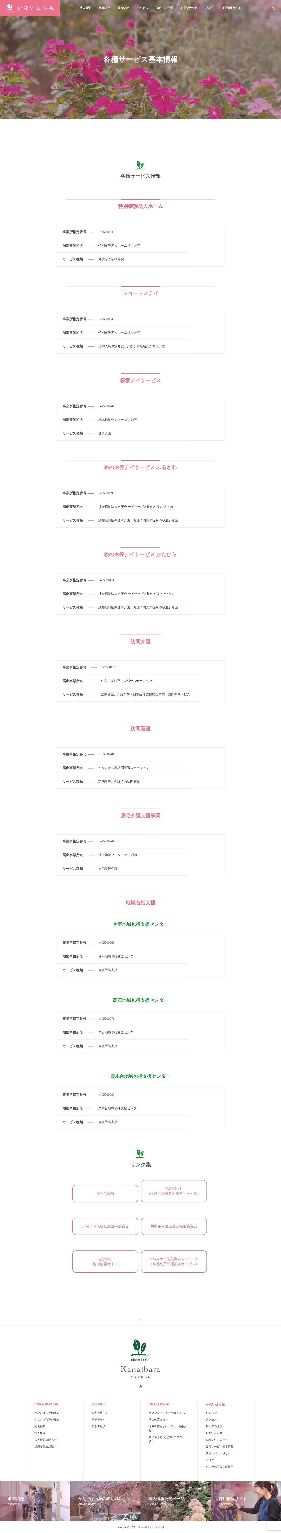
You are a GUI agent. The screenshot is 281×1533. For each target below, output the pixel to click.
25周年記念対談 (44, 1446)
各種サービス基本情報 (220, 1446)
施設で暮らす (99, 1412)
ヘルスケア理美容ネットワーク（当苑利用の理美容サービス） (174, 1261)
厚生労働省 (105, 1193)
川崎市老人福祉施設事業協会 (105, 1226)
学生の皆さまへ (158, 1419)
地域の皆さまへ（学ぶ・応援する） (168, 1428)
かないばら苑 (215, 1404)
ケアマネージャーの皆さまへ (167, 1412)
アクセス (142, 7)
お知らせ (211, 1412)
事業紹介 (104, 7)
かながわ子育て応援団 (220, 1466)
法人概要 (85, 7)
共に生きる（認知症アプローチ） (167, 1439)
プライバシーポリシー (220, 1453)
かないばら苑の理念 (46, 1412)
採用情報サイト (231, 7)
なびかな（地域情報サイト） (105, 1261)
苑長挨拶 (40, 1426)
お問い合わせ (189, 7)
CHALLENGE (159, 1404)
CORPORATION (46, 1404)
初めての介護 (164, 7)
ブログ (209, 7)
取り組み (123, 7)
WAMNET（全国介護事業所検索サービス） (174, 1191)
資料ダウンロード (217, 1439)
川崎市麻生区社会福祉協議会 (174, 1226)
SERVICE (98, 1404)
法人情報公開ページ (46, 1439)
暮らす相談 (98, 1426)
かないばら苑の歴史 (46, 1419)
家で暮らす (98, 1419)
